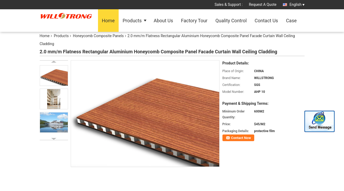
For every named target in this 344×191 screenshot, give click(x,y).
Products (132, 20)
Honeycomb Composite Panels (98, 36)
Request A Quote (262, 4)
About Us (163, 20)
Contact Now (241, 138)
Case (291, 20)
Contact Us (266, 20)
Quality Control (231, 20)
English (296, 4)
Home (108, 20)
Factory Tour (194, 20)
